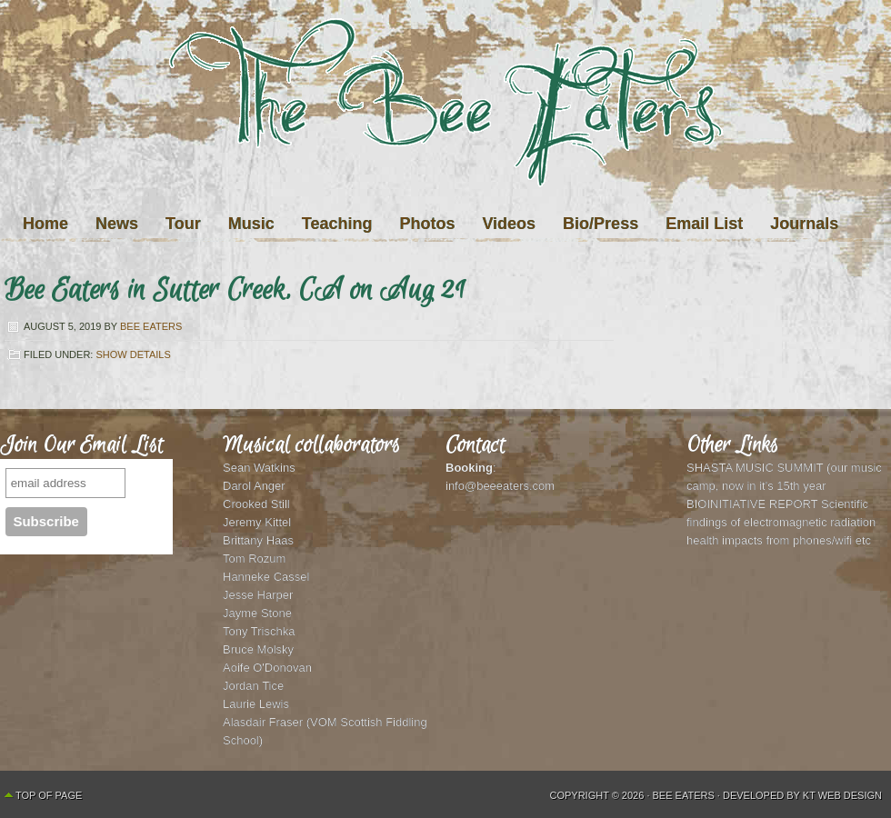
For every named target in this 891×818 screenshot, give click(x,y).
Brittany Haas (258, 540)
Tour (183, 223)
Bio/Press (600, 223)
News (116, 223)
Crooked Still (256, 504)
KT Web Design (842, 795)
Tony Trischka (259, 631)
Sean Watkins (259, 467)
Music (251, 223)
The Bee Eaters (445, 139)
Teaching (337, 223)
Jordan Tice (253, 686)
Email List (704, 223)
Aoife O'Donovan (267, 667)
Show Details (132, 354)
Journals (804, 223)
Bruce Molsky (258, 649)
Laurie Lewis (256, 704)
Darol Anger (254, 486)
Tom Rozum (254, 558)
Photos (427, 223)
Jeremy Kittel (257, 522)
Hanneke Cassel (266, 577)
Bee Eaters (151, 326)
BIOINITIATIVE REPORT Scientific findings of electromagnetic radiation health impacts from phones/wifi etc (781, 522)
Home (45, 223)
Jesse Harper (258, 595)
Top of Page (48, 795)
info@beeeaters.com (500, 486)
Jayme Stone (257, 613)
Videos (509, 223)
